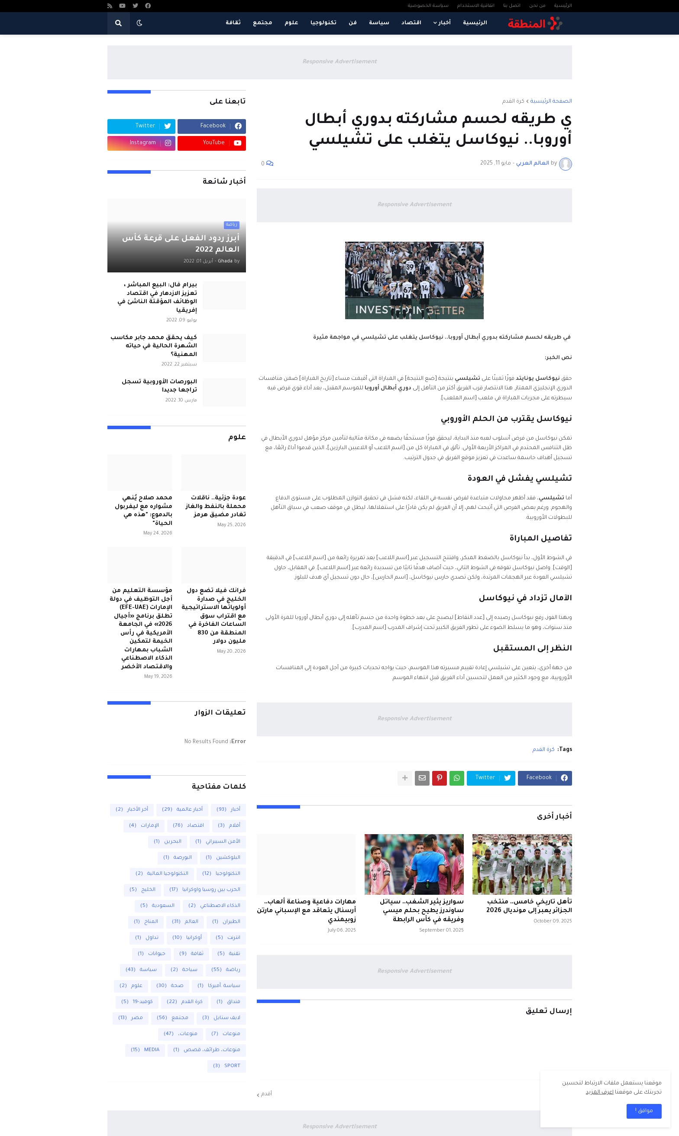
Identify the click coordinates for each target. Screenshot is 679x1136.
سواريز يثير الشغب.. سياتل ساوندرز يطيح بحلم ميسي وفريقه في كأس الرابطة (422, 911)
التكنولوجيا (221, 874)
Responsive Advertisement (339, 62)
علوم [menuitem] (291, 23)
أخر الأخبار (132, 810)
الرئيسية (563, 6)
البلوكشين (223, 858)
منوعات (225, 1034)
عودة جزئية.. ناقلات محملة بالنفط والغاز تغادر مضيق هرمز (216, 506)
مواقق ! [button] (644, 1111)
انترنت (228, 938)
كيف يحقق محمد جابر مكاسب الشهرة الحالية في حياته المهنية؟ (153, 346)
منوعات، (180, 1034)
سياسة (141, 970)
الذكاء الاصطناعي (214, 906)
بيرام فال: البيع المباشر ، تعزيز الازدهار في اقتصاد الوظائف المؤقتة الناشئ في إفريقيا (157, 298)
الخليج (142, 890)
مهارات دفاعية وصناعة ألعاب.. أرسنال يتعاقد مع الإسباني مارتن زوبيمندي (306, 911)
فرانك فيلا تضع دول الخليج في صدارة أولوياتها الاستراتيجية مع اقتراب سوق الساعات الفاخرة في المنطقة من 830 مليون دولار (213, 616)
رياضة (225, 970)
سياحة (184, 970)
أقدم (266, 1094)
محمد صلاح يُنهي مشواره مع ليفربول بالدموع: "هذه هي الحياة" (143, 511)
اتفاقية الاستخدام (476, 6)
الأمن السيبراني (217, 842)
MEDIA (145, 1050)
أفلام (229, 826)
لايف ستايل (221, 1018)
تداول (146, 938)
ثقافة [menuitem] (233, 23)
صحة (170, 986)
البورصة (177, 858)
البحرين (167, 842)
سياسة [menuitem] (379, 23)
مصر (130, 1018)
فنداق (228, 1002)
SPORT (226, 1066)
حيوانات (151, 954)
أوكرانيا (187, 938)
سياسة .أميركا (218, 986)
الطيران (226, 922)
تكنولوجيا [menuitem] (323, 23)
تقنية (228, 954)
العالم (185, 922)
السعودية (157, 906)
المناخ (146, 922)
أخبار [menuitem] (445, 23)
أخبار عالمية (182, 810)
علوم (131, 986)
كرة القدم (513, 102)
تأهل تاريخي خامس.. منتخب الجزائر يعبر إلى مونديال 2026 (529, 907)
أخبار (228, 810)
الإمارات (144, 826)
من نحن (537, 6)
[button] (139, 23)
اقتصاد (188, 826)
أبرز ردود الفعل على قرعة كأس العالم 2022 (180, 245)
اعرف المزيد (600, 1093)
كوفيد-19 (137, 1002)
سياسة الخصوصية (428, 6)
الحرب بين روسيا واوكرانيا (204, 890)
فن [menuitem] (353, 23)
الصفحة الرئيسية (551, 102)
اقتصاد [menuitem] (411, 23)
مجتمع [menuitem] (262, 23)
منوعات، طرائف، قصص (206, 1050)
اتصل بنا (512, 6)
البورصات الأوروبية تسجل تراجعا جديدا (159, 386)
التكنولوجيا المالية (162, 874)
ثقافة (191, 954)
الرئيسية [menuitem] (475, 23)
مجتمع (172, 1018)
